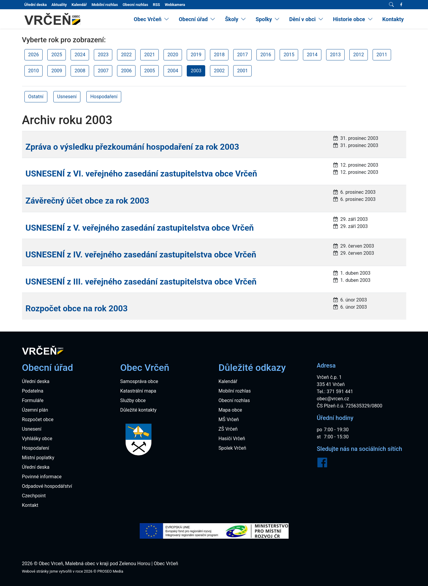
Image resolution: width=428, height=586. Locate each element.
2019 (196, 54)
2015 (289, 54)
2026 (33, 54)
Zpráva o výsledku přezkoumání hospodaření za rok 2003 (132, 147)
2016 (265, 54)
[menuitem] (151, 19)
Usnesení (67, 96)
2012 (358, 54)
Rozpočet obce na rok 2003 (77, 308)
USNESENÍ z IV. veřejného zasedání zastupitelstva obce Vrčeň (141, 255)
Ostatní (35, 96)
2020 (172, 54)
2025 (56, 54)
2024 (79, 54)
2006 (126, 71)
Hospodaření (103, 96)
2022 (126, 54)
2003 (196, 71)
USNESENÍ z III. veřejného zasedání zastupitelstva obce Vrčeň (141, 282)
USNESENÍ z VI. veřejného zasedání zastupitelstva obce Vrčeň (141, 174)
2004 (172, 71)
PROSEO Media (110, 571)
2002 (219, 71)
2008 (79, 71)
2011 (381, 54)
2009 (56, 71)
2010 (33, 71)
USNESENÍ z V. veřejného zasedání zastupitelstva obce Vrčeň (140, 228)
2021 (149, 54)
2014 (312, 54)
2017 (242, 54)
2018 (219, 54)
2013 (335, 54)
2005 (149, 71)
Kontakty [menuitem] (393, 19)
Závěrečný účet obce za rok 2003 (87, 201)
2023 (103, 54)
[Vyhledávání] (391, 4)
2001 (242, 71)
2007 (103, 71)
